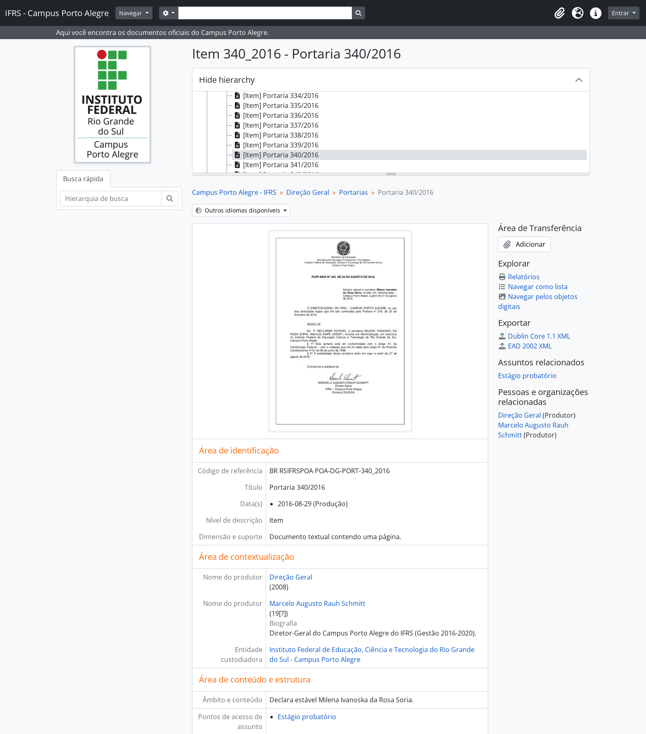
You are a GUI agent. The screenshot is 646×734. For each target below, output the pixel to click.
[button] (559, 13)
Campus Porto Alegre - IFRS (234, 192)
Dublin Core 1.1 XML (534, 336)
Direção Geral (307, 192)
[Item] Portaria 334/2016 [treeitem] (275, 96)
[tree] (391, 132)
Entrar (621, 13)
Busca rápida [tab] (83, 178)
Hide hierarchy (227, 79)
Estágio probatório (307, 716)
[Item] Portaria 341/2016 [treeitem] (275, 165)
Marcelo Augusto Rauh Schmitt (317, 603)
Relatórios (519, 276)
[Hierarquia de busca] (111, 198)
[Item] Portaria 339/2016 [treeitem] (275, 145)
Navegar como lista (533, 286)
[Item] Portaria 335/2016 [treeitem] (275, 105)
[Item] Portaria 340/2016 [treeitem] (275, 155)
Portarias (353, 192)
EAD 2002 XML (525, 346)
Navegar (131, 13)
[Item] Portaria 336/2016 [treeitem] (275, 115)
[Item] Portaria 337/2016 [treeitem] (275, 125)
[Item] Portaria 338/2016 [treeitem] (275, 135)
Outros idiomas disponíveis (239, 210)
